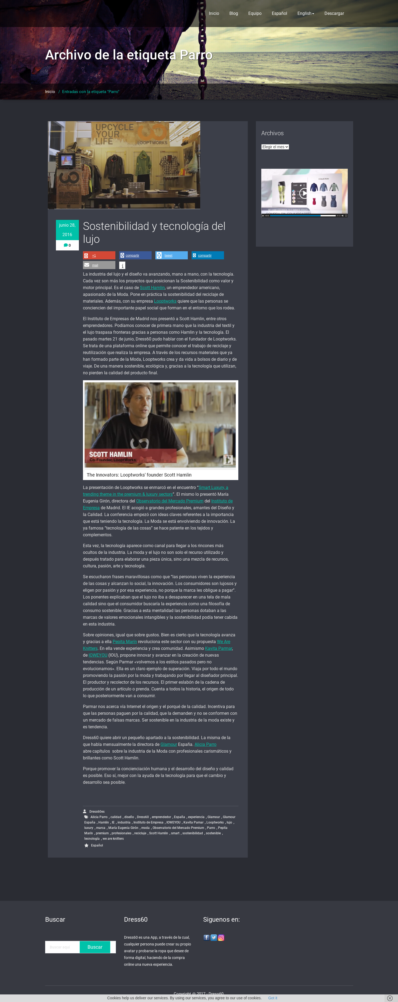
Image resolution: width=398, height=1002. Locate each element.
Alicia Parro (205, 744)
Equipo (255, 13)
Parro (211, 828)
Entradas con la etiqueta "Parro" (90, 91)
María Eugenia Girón (123, 828)
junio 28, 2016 (67, 230)
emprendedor (161, 817)
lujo (229, 822)
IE (113, 822)
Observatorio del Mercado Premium (169, 501)
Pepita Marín (125, 641)
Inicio (214, 13)
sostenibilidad (192, 833)
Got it (272, 998)
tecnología (92, 839)
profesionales (121, 833)
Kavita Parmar (218, 648)
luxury (88, 828)
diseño (129, 817)
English (305, 13)
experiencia (196, 817)
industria (124, 822)
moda (145, 828)
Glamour (168, 744)
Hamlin (103, 822)
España (179, 817)
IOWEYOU (98, 655)
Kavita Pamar (193, 822)
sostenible (213, 833)
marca (100, 828)
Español (279, 13)
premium (102, 833)
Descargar (334, 13)
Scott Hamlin (152, 287)
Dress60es (94, 811)
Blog (233, 13)
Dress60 (143, 817)
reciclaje (140, 833)
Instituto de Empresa (148, 822)
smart (175, 833)
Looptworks (165, 301)
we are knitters (113, 839)
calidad (116, 817)
